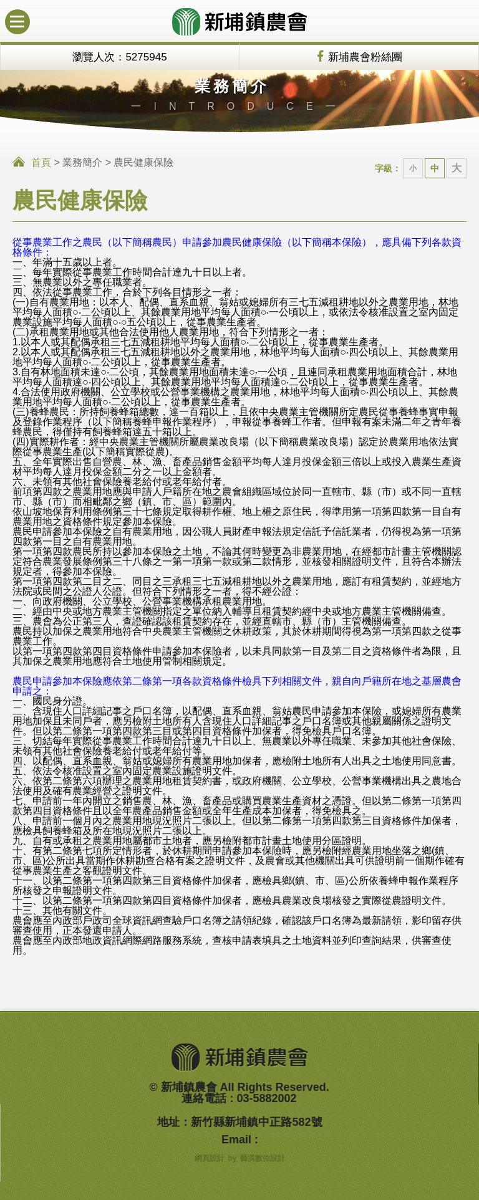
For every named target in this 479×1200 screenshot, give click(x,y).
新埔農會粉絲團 (365, 57)
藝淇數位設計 (262, 1158)
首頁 (41, 162)
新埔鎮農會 (239, 22)
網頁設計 (210, 1158)
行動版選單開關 (14, 15)
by (232, 1158)
